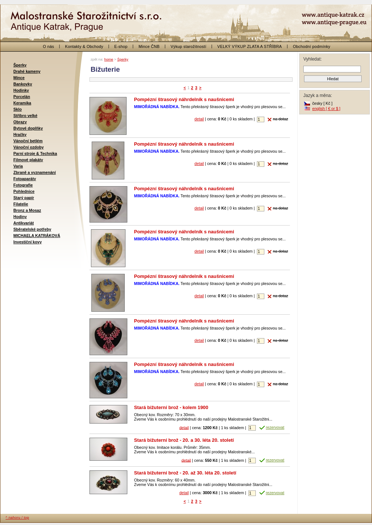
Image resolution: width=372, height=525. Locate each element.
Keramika (22, 103)
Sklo (17, 109)
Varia (18, 166)
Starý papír (23, 197)
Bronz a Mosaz (27, 210)
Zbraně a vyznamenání (34, 172)
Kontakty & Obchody (84, 46)
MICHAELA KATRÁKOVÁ (36, 235)
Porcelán (21, 96)
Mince (19, 77)
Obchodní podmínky (311, 46)
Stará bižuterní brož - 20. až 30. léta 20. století (185, 473)
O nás (48, 46)
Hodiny (20, 216)
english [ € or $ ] (326, 108)
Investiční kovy (27, 242)
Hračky (20, 134)
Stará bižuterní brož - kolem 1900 (171, 407)
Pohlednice (24, 191)
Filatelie (20, 204)
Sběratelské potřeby (32, 229)
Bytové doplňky (28, 128)
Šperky (20, 65)
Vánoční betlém (28, 141)
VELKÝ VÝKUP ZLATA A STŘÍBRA (249, 46)
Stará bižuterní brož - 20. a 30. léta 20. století (184, 440)
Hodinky (21, 90)
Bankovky (22, 84)
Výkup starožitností (188, 46)
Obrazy (20, 122)
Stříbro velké (25, 115)
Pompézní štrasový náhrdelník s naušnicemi (184, 99)
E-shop (121, 46)
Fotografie (23, 185)
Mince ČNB (149, 46)
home (108, 59)
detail (199, 119)
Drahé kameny (26, 71)
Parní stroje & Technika (35, 153)
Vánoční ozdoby (28, 147)
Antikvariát (23, 223)
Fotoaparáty (24, 178)
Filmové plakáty (28, 160)
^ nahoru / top (17, 517)
